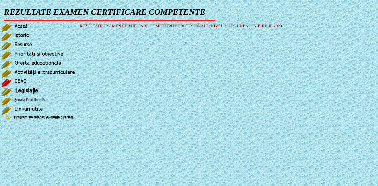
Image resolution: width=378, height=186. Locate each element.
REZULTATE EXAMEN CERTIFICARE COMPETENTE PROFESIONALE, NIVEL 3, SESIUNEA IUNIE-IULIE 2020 (181, 26)
